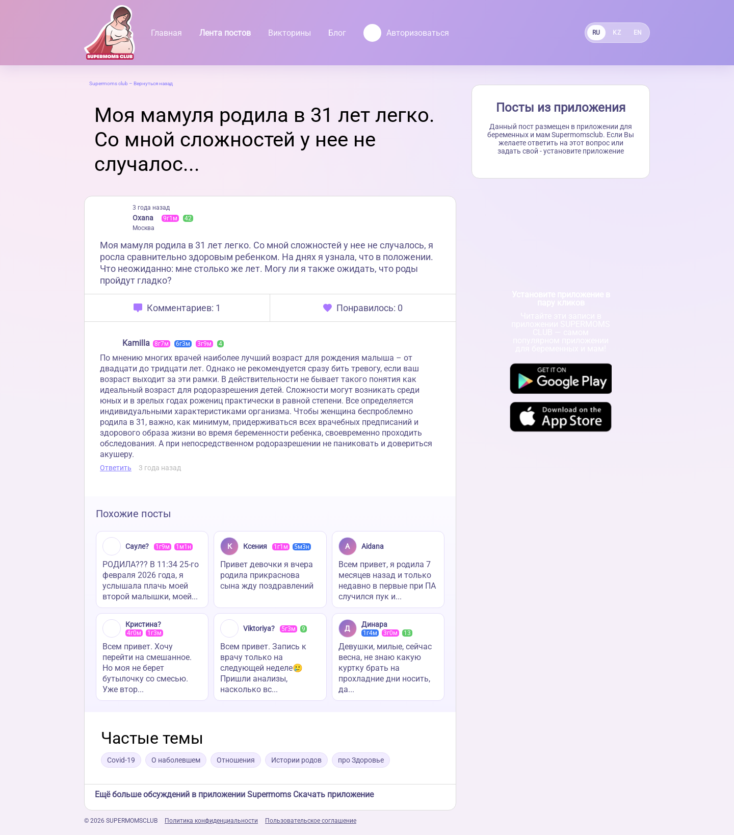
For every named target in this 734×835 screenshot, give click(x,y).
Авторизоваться (406, 33)
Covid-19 (121, 760)
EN (638, 32)
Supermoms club (108, 83)
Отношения (236, 760)
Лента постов (225, 33)
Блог (337, 33)
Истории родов (296, 760)
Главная (166, 33)
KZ (617, 32)
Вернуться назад (153, 83)
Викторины (289, 33)
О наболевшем (175, 760)
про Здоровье (361, 760)
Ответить (116, 468)
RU (596, 32)
